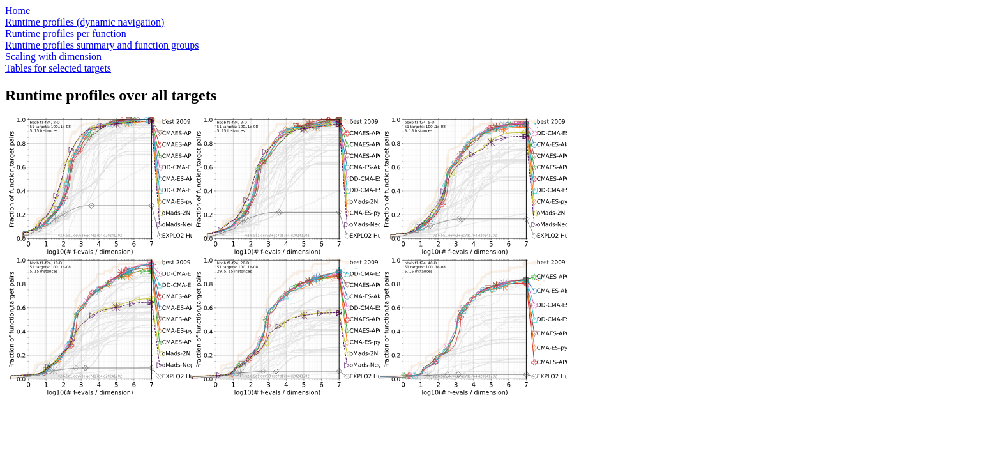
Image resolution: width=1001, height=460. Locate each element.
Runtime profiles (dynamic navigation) (84, 22)
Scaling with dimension (53, 56)
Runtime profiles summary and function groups (102, 45)
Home (17, 10)
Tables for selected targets (58, 68)
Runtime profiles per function (65, 33)
